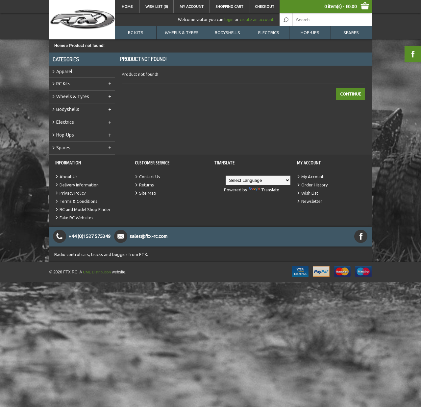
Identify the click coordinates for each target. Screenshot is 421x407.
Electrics (268, 32)
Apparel (64, 71)
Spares (351, 32)
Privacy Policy (73, 193)
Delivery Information (79, 184)
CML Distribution (97, 272)
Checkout (264, 7)
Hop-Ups (310, 32)
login (229, 19)
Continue (350, 94)
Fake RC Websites (76, 217)
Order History (314, 184)
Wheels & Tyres (182, 32)
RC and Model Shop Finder (85, 209)
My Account (192, 7)
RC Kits (135, 32)
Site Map (147, 193)
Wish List (309, 193)
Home (127, 7)
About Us (69, 176)
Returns (146, 184)
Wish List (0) (156, 7)
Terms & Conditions (78, 201)
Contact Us (149, 176)
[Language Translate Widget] (258, 180)
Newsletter (311, 201)
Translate (264, 189)
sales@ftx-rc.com (149, 236)
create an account (257, 19)
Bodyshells (227, 32)
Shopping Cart (229, 7)
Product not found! (87, 45)
